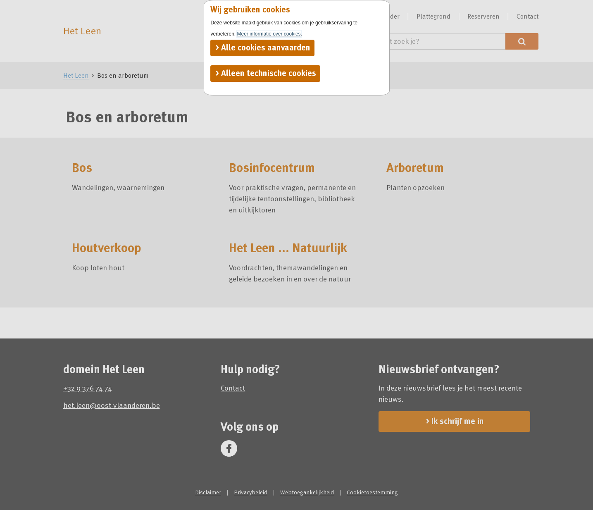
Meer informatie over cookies (269, 34)
